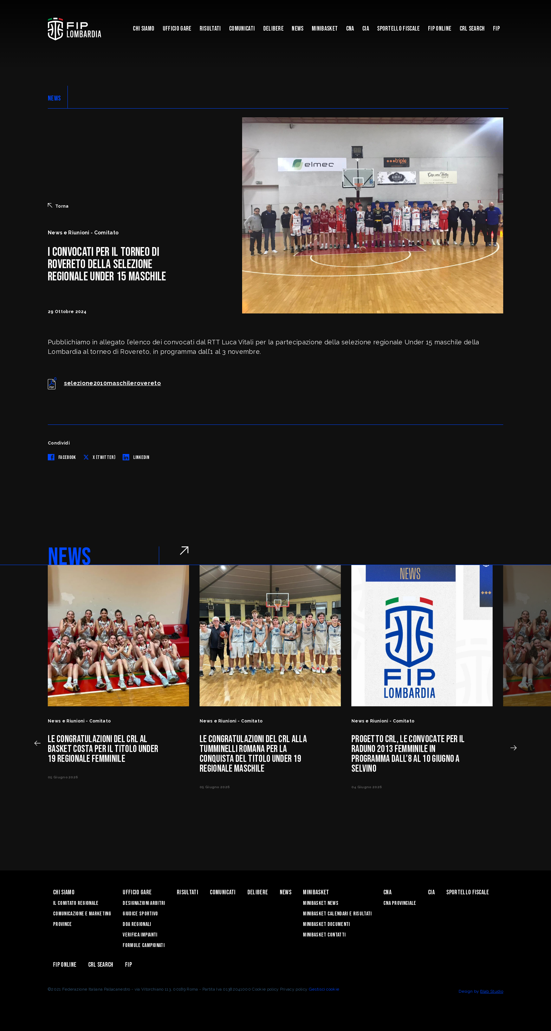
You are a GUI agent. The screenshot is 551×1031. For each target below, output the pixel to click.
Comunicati (242, 28)
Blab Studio (491, 991)
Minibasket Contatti (324, 935)
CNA (350, 28)
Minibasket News (320, 903)
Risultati (210, 28)
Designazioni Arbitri (144, 903)
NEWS (54, 98)
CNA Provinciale (399, 903)
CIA (365, 28)
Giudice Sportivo (140, 913)
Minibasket (325, 28)
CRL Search (472, 28)
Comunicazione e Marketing (82, 913)
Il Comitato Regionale (76, 903)
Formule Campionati (143, 945)
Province (62, 924)
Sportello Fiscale (398, 28)
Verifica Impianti (140, 935)
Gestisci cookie (324, 989)
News (297, 28)
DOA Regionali (137, 924)
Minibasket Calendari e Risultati (337, 913)
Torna (58, 206)
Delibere (273, 28)
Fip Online (439, 28)
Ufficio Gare (177, 28)
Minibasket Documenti (326, 924)
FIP (496, 28)
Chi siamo (143, 28)
